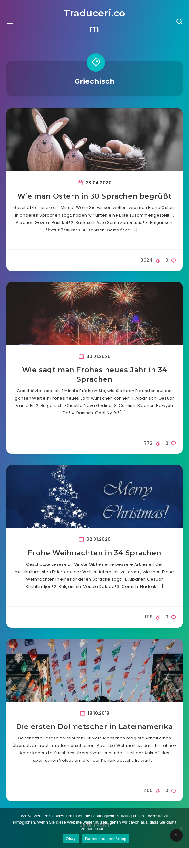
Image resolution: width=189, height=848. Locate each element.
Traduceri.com (94, 20)
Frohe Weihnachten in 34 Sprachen (94, 553)
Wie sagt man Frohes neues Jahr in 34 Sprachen (94, 375)
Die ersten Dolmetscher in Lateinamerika (94, 726)
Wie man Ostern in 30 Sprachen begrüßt (94, 196)
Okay (71, 838)
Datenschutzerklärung (105, 838)
